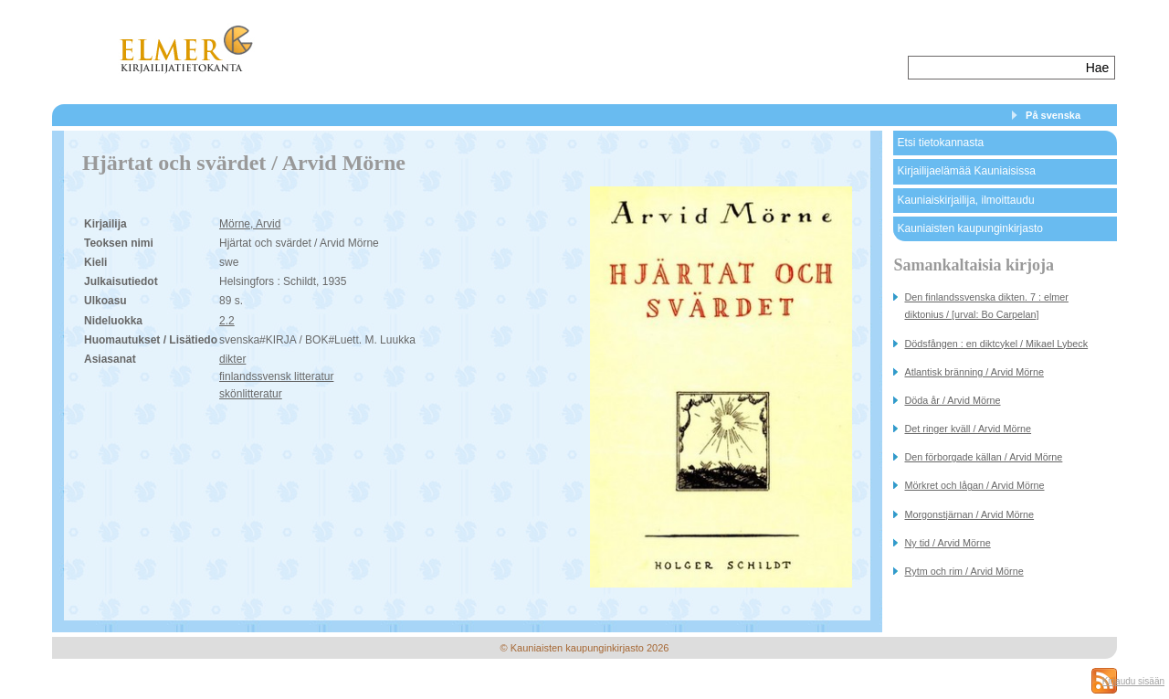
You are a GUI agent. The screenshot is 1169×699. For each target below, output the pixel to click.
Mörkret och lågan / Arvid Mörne (974, 485)
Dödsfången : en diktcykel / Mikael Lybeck (996, 343)
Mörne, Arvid (249, 223)
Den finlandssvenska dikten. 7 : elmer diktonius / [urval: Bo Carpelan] (986, 305)
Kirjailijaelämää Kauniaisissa (966, 170)
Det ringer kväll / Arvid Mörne (967, 428)
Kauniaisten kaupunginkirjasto (969, 228)
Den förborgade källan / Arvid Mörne (983, 456)
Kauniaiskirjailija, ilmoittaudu (965, 200)
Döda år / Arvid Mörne (952, 400)
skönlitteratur (250, 393)
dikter (232, 359)
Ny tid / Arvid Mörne (947, 542)
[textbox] (995, 68)
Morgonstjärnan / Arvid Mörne (969, 514)
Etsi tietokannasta (940, 142)
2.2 (227, 320)
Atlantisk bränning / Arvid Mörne (973, 371)
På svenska (1053, 115)
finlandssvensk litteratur (276, 376)
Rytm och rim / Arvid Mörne (963, 571)
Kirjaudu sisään (1133, 681)
